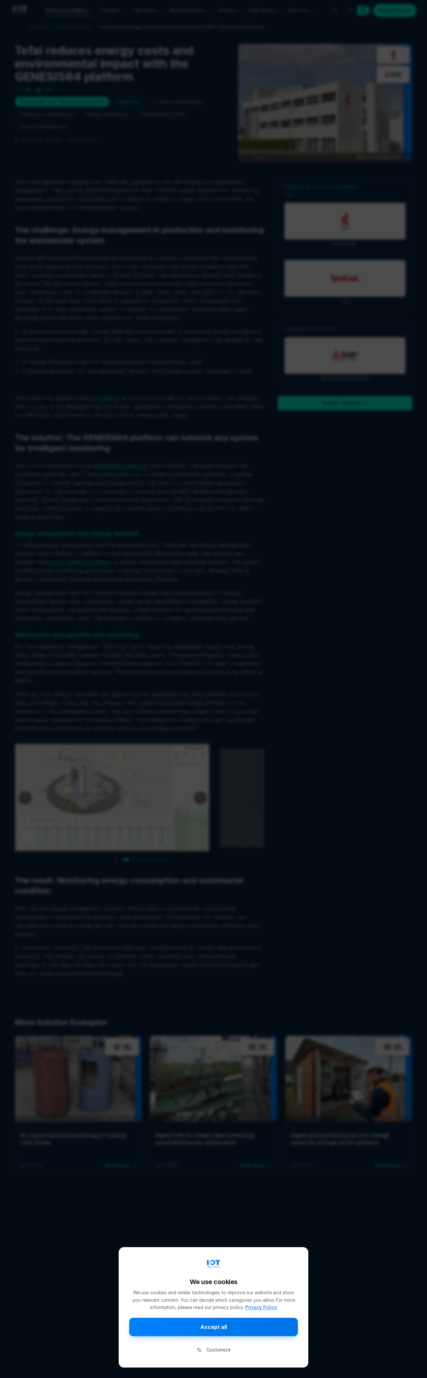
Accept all (213, 1327)
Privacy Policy (261, 1307)
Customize (213, 1349)
